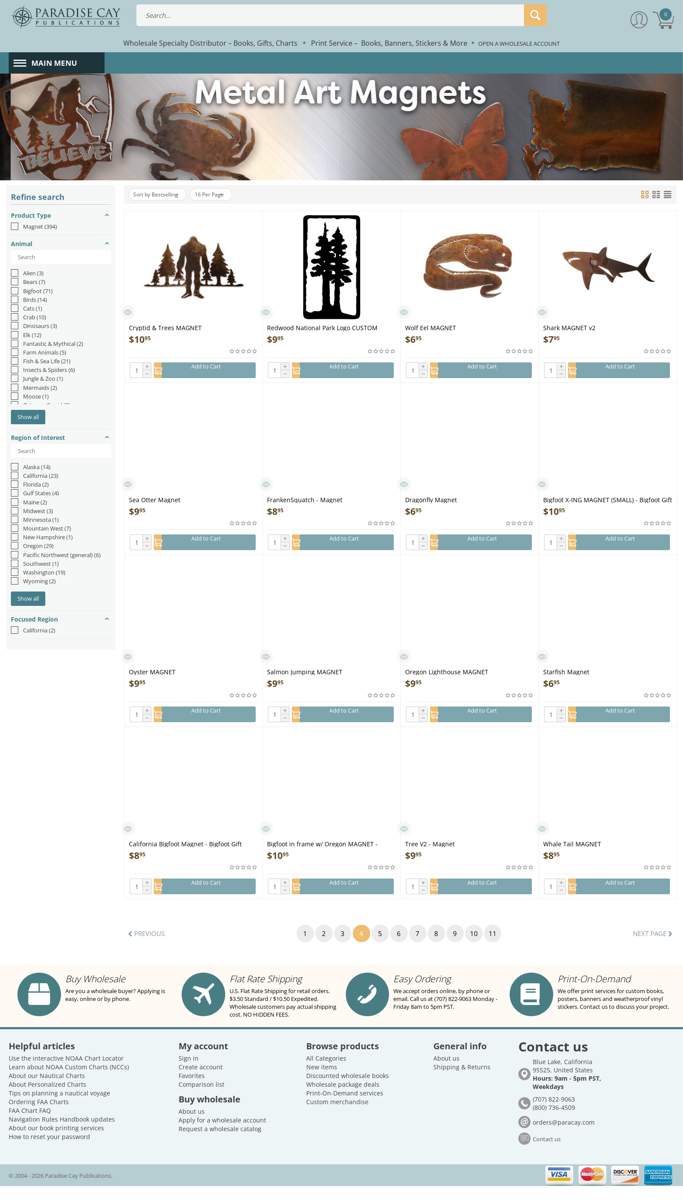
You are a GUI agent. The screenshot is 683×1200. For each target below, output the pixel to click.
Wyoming (33, 581)
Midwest (32, 511)
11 (501, 943)
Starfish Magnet (566, 676)
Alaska (31, 467)
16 (222, 195)
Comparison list (201, 1098)
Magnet (34, 226)
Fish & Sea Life (41, 361)
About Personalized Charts (47, 1098)
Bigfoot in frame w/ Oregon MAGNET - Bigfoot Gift (322, 851)
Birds (29, 300)
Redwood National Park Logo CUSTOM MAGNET (322, 327)
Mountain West (41, 528)
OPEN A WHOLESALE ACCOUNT (519, 43)
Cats (26, 308)
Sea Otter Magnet (154, 502)
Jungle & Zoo (37, 378)
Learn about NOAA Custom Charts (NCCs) (69, 1081)
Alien (27, 273)
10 (480, 943)
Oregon (32, 546)
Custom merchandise (337, 1116)
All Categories (326, 1072)
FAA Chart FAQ (30, 1124)
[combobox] (341, 15)
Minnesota (35, 520)
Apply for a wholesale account (222, 1134)
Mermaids (34, 388)
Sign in (189, 1072)
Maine (29, 502)
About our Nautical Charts (47, 1089)
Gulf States (35, 493)
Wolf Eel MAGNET (430, 327)
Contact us (547, 1153)
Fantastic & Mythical (47, 344)
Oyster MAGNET (152, 676)
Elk (26, 335)
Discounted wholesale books (347, 1089)
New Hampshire (42, 537)
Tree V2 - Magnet (430, 851)
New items (321, 1081)
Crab (28, 317)
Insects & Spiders (43, 370)
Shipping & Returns (461, 1081)
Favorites (192, 1089)
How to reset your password (49, 1150)
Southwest (35, 564)
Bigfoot (32, 291)
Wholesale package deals (342, 1098)
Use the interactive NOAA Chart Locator (66, 1072)
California (34, 476)
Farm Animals (38, 352)
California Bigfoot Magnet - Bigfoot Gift (185, 851)
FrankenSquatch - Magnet (304, 502)
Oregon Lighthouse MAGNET (446, 676)
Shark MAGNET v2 (569, 327)
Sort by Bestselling (160, 195)
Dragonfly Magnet (431, 502)
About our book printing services (56, 1142)
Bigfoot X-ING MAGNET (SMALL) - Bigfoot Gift (607, 502)
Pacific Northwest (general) (56, 555)
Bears (28, 282)
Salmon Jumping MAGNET (304, 676)
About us (192, 1125)
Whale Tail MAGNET (572, 851)
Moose (30, 396)
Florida (30, 484)
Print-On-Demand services (344, 1107)
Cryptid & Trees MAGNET (165, 327)
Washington (38, 572)
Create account (201, 1081)
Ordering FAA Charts (39, 1116)
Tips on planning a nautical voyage (59, 1107)
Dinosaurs (34, 326)
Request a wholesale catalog (220, 1143)
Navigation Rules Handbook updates (62, 1133)
